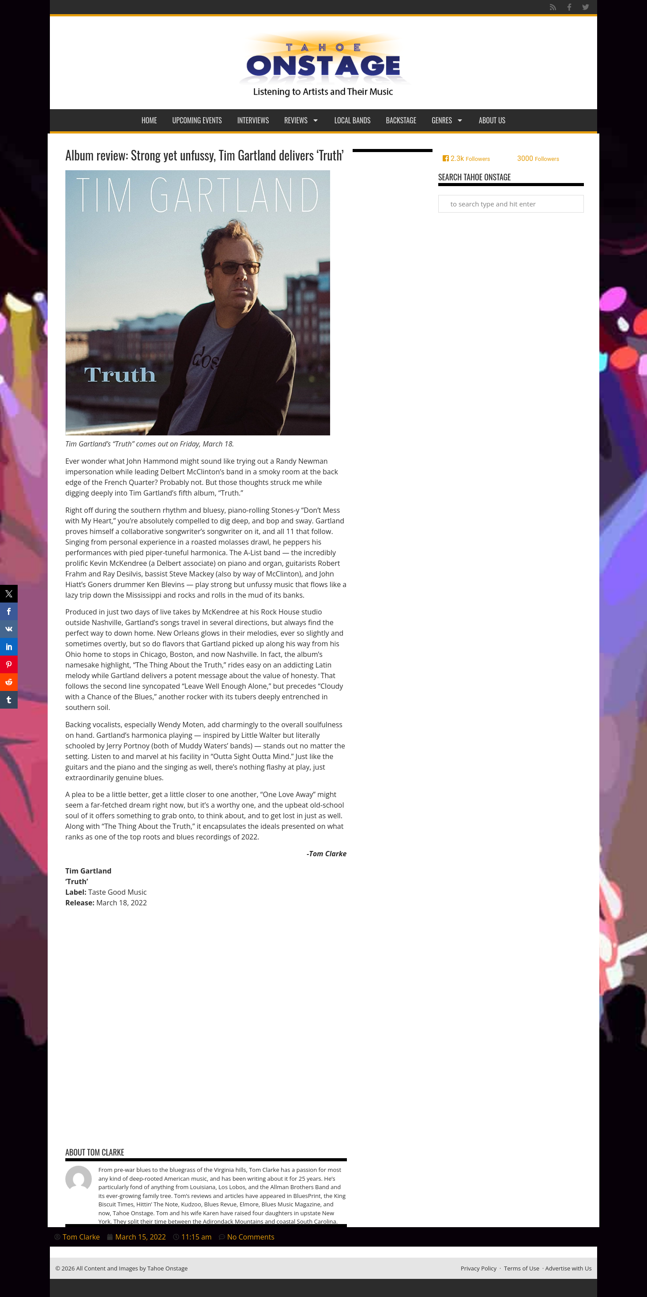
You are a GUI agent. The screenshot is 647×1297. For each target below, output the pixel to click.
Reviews (301, 120)
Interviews (253, 120)
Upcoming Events (197, 120)
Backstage (401, 120)
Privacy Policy (479, 1268)
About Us (492, 120)
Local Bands (353, 120)
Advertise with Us (568, 1268)
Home (149, 120)
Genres (447, 120)
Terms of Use (521, 1268)
